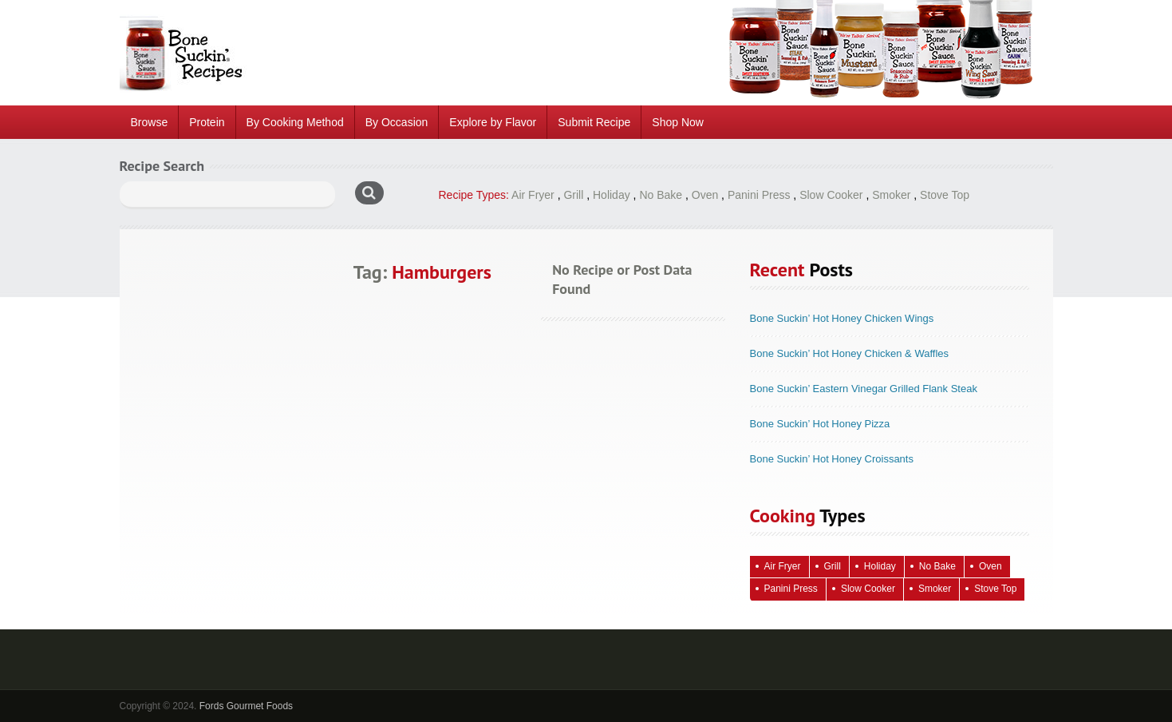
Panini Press (759, 194)
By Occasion (396, 122)
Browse (149, 122)
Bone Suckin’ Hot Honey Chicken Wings (842, 318)
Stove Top (944, 194)
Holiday (611, 194)
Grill (573, 194)
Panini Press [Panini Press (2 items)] (791, 588)
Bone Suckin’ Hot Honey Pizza (820, 424)
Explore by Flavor (492, 122)
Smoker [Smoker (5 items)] (934, 588)
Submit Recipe (594, 122)
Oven (705, 194)
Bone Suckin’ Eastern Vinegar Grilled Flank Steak (863, 389)
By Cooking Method (295, 122)
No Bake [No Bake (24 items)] (937, 566)
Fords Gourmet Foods (246, 706)
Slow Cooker (830, 194)
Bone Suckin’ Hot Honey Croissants (832, 459)
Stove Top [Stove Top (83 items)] (995, 588)
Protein (206, 122)
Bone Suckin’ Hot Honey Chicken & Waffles (849, 353)
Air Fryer (532, 194)
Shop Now (678, 122)
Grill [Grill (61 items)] (832, 566)
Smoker (891, 194)
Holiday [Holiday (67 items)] (880, 566)
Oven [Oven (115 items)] (990, 566)
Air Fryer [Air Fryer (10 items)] (782, 566)
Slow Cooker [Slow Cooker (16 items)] (868, 588)
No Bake (660, 194)
